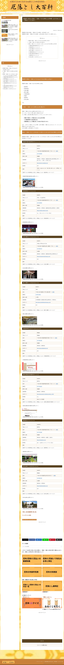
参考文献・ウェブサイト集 (58, 661)
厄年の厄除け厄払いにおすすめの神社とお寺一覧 (29, 519)
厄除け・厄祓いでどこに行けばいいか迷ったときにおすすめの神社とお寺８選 (42, 43)
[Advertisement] (42, 26)
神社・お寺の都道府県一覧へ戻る (29, 511)
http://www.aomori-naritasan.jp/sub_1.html (45, 394)
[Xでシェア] (25, 540)
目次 (41, 38)
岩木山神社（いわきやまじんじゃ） (36, 56)
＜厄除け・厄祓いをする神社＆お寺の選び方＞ (36, 42)
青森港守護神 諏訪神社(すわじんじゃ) (36, 45)
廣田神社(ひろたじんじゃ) (34, 55)
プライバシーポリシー (40, 661)
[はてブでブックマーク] (39, 540)
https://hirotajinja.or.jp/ (41, 440)
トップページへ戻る (27, 515)
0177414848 (39, 153)
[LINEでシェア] (45, 540)
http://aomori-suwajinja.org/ (42, 163)
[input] (42, 546)
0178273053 (38, 294)
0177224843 (39, 202)
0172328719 (39, 248)
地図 (57, 151)
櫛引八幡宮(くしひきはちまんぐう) (36, 50)
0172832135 (39, 478)
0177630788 (39, 340)
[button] (59, 540)
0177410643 (39, 386)
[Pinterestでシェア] (52, 540)
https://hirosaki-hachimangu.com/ (43, 256)
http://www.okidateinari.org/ (42, 348)
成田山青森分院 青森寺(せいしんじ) (36, 53)
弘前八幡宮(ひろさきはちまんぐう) (36, 48)
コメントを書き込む (42, 645)
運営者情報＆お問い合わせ (49, 661)
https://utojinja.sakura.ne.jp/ (42, 210)
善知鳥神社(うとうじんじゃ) (35, 47)
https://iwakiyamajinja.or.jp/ (42, 485)
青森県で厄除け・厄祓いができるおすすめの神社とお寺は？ (39, 40)
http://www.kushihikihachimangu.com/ (43, 302)
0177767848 (39, 432)
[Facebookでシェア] (32, 540)
